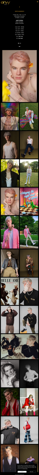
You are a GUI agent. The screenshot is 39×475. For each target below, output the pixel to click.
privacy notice (25, 468)
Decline (31, 471)
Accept (22, 471)
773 (19, 43)
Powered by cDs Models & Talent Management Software (19, 474)
